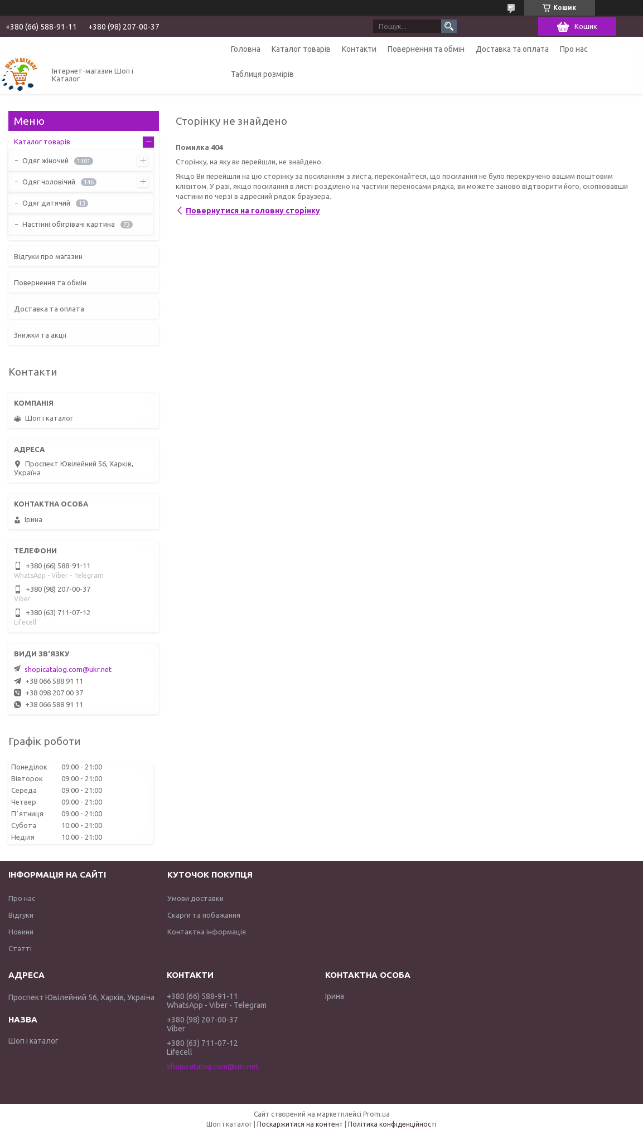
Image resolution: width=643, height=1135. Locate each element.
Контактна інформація (206, 932)
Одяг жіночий (45, 160)
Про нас (574, 49)
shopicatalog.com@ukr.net (68, 669)
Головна (245, 49)
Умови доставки (195, 898)
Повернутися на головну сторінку (253, 210)
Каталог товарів (301, 49)
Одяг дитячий (46, 203)
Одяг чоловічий (48, 182)
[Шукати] (449, 26)
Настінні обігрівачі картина (68, 224)
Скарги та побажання (203, 915)
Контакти (359, 49)
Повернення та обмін (426, 49)
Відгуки (20, 915)
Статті (20, 948)
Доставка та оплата (512, 49)
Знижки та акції (40, 335)
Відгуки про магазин (48, 256)
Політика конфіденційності (392, 1124)
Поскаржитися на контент (300, 1124)
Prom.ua (376, 1114)
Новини (20, 932)
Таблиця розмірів (262, 74)
